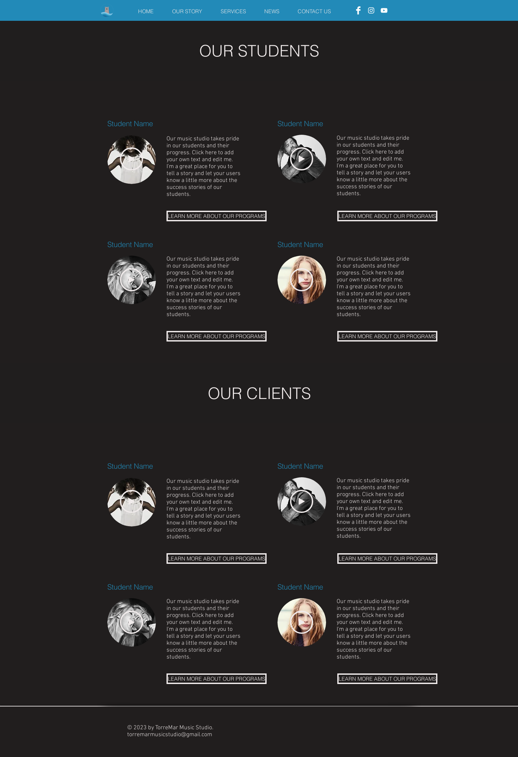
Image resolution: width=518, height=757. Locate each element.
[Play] (131, 159)
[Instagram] (371, 10)
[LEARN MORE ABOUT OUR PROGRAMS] (216, 216)
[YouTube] (384, 10)
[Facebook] (358, 10)
